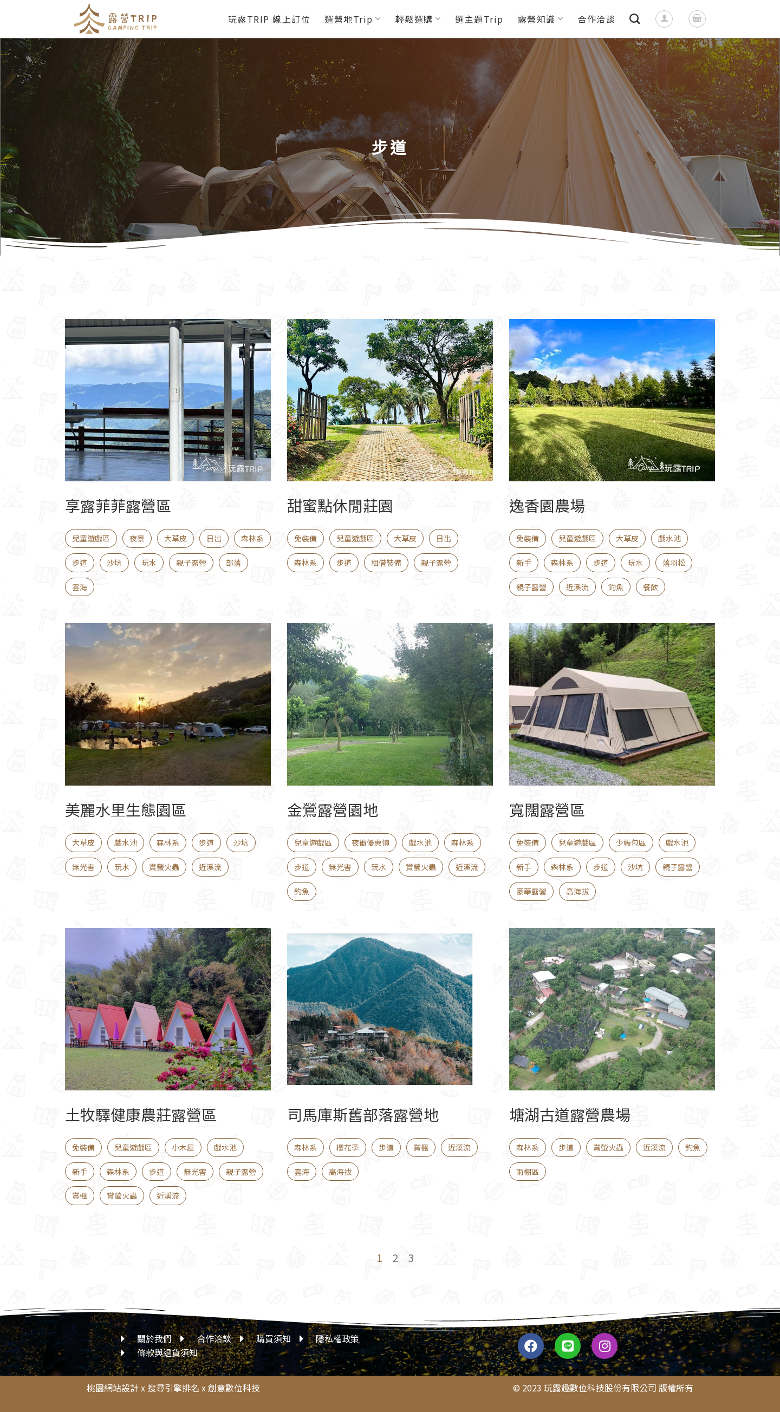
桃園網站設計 (113, 1387)
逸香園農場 (547, 505)
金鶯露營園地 (332, 809)
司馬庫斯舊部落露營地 (363, 1114)
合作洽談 (596, 18)
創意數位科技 (234, 1387)
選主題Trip (479, 18)
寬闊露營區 (547, 809)
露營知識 (541, 18)
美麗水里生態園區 (125, 809)
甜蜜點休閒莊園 (340, 505)
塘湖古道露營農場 (569, 1114)
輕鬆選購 (418, 18)
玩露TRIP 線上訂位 (269, 18)
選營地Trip (352, 18)
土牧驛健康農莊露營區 (141, 1114)
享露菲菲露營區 (118, 505)
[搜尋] (635, 18)
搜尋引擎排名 (173, 1387)
